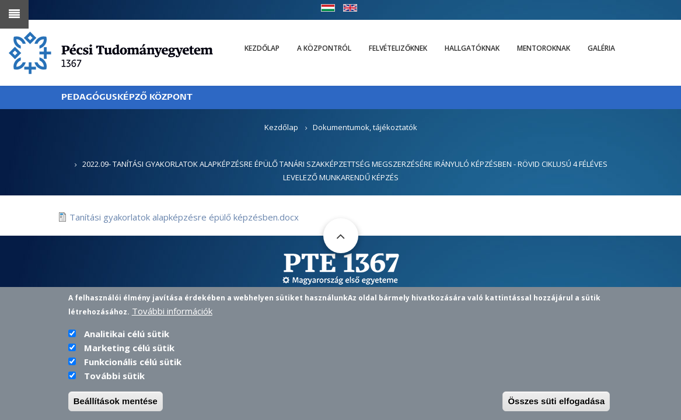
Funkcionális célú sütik (132, 366)
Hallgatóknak (472, 48)
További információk (172, 315)
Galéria (601, 48)
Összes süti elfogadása (556, 405)
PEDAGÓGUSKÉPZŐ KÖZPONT (127, 97)
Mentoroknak (543, 48)
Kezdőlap (262, 48)
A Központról (324, 48)
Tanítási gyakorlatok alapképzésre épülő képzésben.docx (184, 217)
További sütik (114, 380)
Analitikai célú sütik (126, 338)
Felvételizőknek (398, 48)
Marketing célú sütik (129, 352)
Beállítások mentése (116, 405)
